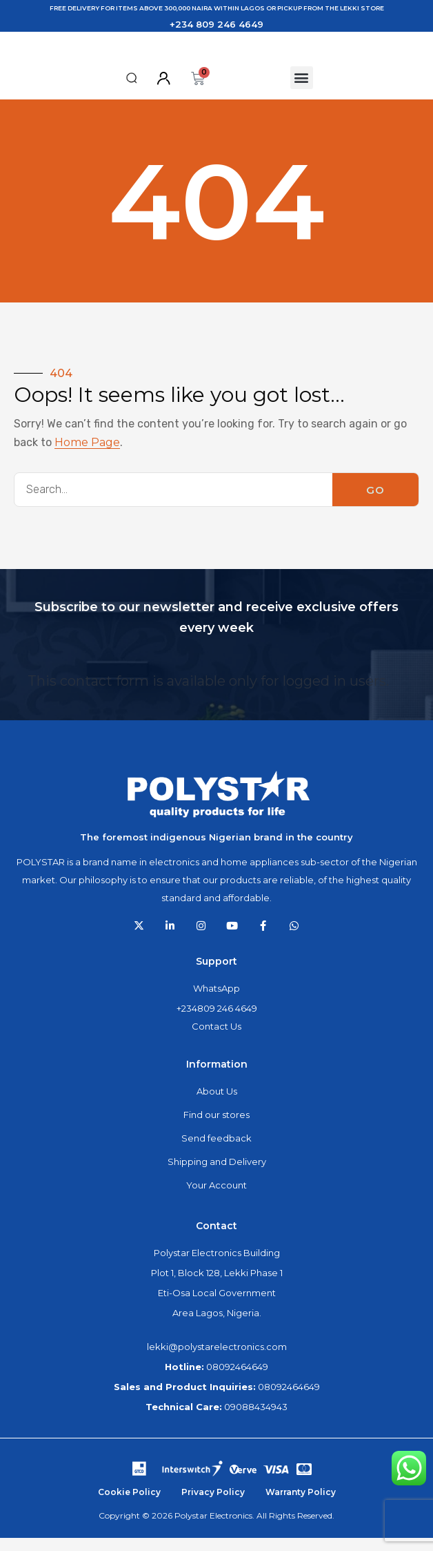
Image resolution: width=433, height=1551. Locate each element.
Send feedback (216, 1151)
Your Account (216, 1198)
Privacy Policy (213, 1505)
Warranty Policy (300, 1505)
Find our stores (216, 1127)
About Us (217, 1104)
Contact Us (216, 1039)
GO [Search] (375, 502)
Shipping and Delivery (217, 1174)
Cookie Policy (129, 1505)
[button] (132, 90)
